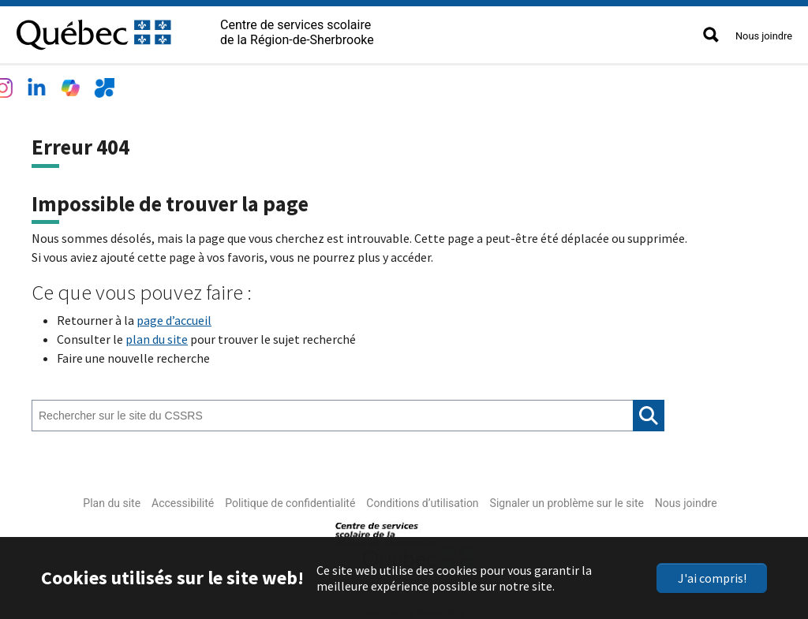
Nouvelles (419, 83)
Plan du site (111, 499)
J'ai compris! (712, 578)
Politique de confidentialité (290, 499)
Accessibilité (183, 499)
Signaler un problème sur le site (567, 499)
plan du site (156, 335)
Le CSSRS (73, 83)
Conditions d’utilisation (422, 499)
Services (272, 83)
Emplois (343, 83)
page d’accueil (174, 316)
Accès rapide (508, 83)
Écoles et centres (174, 83)
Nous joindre (763, 36)
